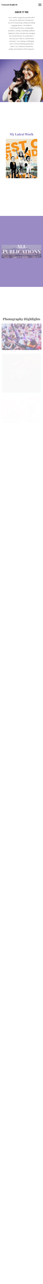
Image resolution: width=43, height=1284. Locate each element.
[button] (34, 158)
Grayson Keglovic (9, 4)
